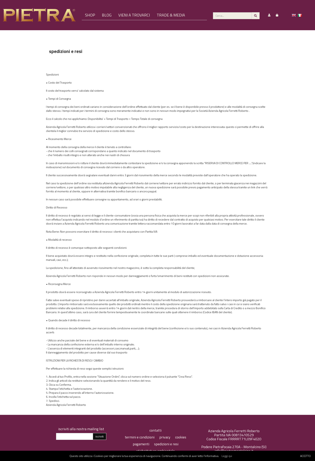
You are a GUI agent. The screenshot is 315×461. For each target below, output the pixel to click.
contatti (155, 430)
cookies (180, 437)
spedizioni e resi (166, 444)
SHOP (90, 15)
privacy (165, 437)
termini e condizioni (140, 437)
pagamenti (141, 444)
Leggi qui (227, 456)
